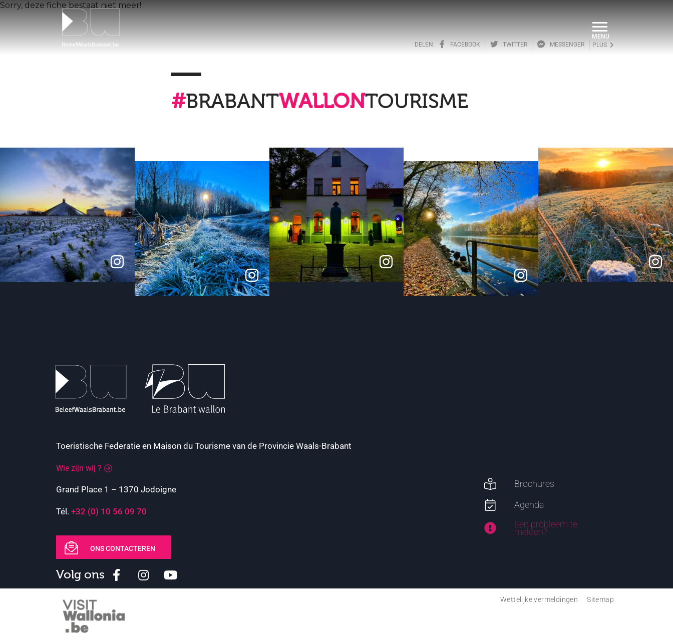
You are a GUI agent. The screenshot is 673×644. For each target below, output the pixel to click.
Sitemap (600, 599)
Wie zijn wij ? (79, 468)
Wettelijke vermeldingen (539, 599)
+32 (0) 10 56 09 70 (109, 511)
